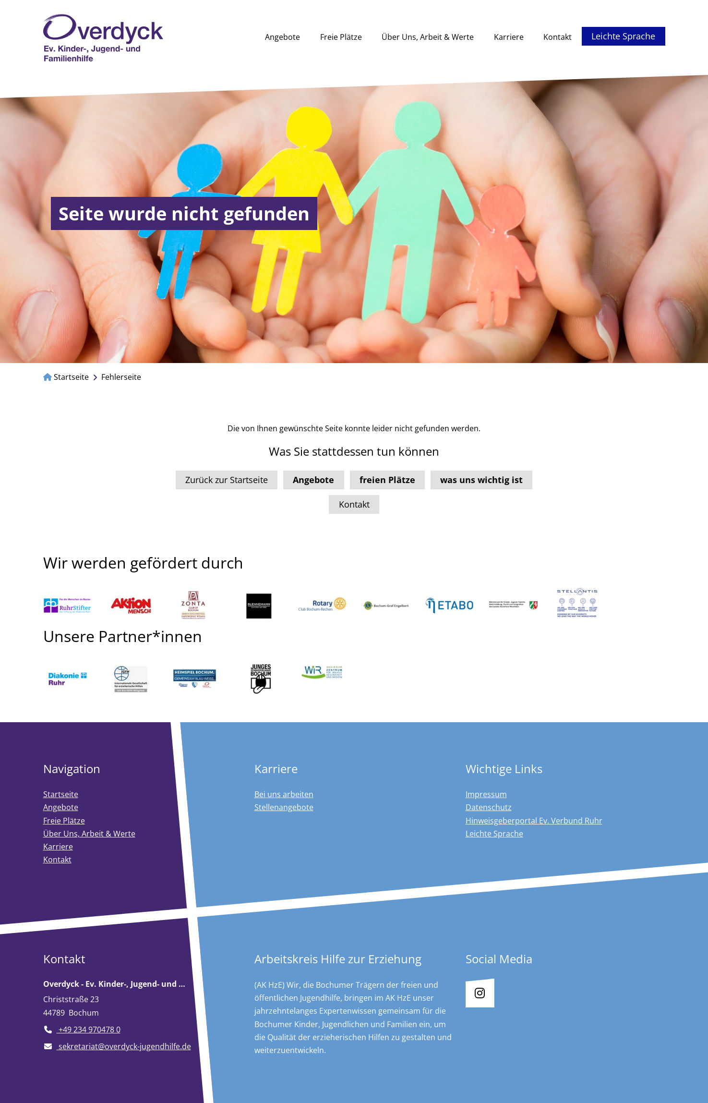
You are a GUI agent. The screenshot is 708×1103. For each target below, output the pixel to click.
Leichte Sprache (623, 36)
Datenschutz (489, 807)
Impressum (486, 794)
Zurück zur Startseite (226, 479)
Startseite (66, 377)
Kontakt (557, 37)
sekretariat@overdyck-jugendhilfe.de (117, 1046)
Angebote (282, 37)
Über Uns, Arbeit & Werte (428, 37)
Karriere (509, 37)
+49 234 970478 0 (81, 1029)
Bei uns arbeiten (283, 794)
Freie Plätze (341, 37)
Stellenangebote (283, 807)
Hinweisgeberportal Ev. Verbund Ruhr (534, 820)
